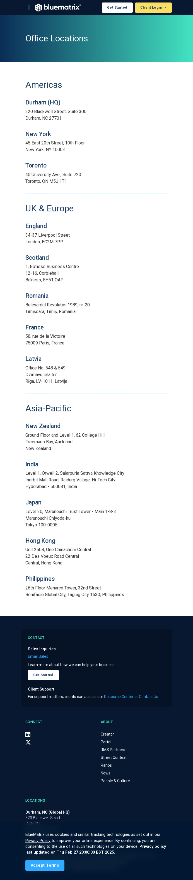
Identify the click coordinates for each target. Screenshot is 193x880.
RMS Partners (113, 750)
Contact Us (148, 696)
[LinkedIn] (27, 734)
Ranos (106, 765)
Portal (106, 742)
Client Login (151, 7)
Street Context (114, 757)
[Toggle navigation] (29, 7)
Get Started (117, 7)
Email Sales (38, 656)
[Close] (44, 865)
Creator (107, 734)
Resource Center (119, 696)
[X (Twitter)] (28, 742)
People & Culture (115, 781)
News (105, 773)
